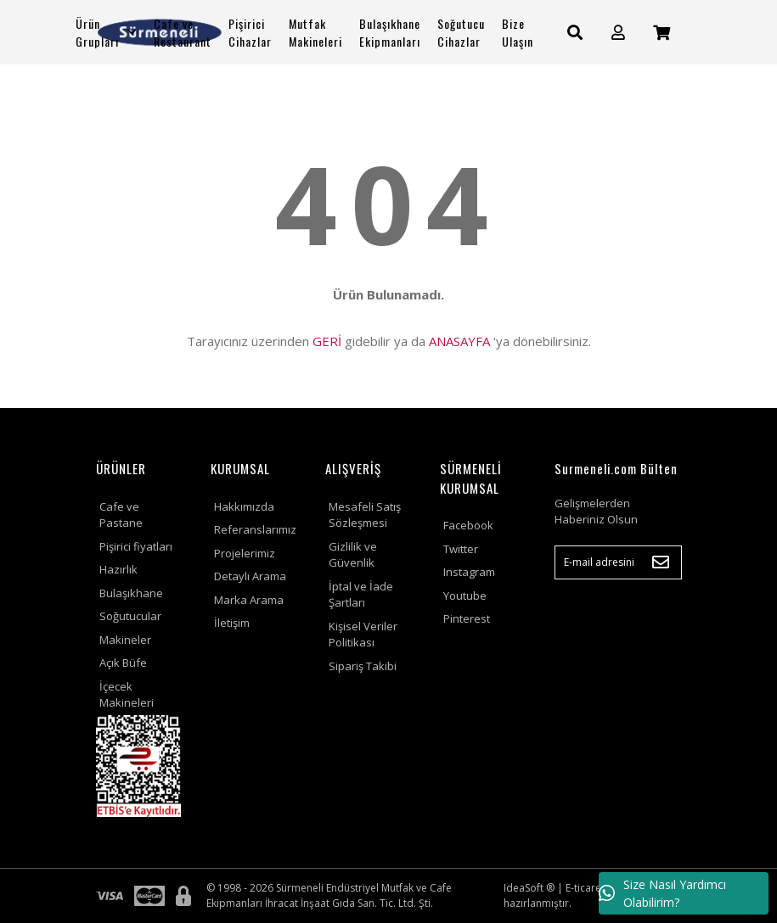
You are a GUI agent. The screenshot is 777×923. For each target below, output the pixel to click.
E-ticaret (585, 888)
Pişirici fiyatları (135, 546)
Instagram (469, 571)
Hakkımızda (244, 506)
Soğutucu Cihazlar (461, 32)
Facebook (468, 525)
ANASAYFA (459, 341)
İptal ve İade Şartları (361, 595)
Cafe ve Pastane (121, 515)
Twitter (460, 549)
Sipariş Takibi (363, 666)
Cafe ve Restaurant (182, 32)
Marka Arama (249, 599)
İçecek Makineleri (126, 695)
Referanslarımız (255, 529)
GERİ (326, 341)
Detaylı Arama (250, 576)
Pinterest (466, 618)
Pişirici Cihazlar (250, 32)
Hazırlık (118, 569)
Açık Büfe (123, 662)
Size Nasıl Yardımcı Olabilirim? (662, 893)
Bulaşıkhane (131, 593)
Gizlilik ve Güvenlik (353, 555)
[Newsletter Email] (618, 562)
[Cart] (661, 32)
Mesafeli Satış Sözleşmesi (365, 515)
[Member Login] (618, 32)
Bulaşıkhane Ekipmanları (389, 32)
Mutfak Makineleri (315, 32)
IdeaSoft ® (529, 888)
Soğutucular (130, 616)
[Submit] (660, 562)
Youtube (465, 595)
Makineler (125, 639)
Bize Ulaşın (517, 32)
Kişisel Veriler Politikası (363, 634)
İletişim (232, 622)
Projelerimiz (244, 553)
